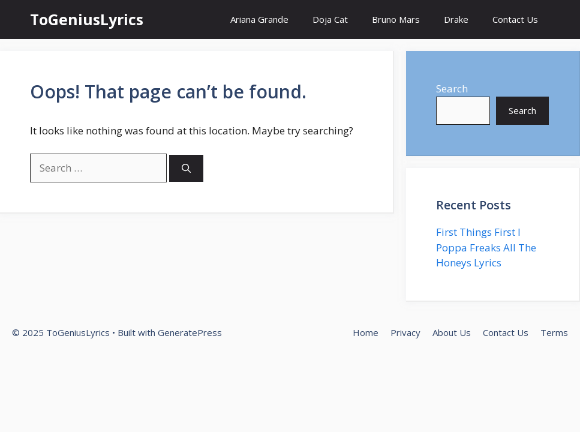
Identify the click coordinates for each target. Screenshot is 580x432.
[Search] (186, 168)
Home (365, 332)
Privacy (405, 332)
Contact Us (515, 19)
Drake (456, 19)
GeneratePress (190, 332)
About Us (451, 332)
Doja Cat (330, 19)
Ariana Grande (259, 19)
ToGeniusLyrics (86, 19)
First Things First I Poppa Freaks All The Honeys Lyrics (486, 247)
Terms (554, 332)
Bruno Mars (396, 19)
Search (452, 88)
